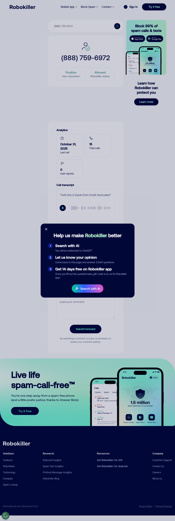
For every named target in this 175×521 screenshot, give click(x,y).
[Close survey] (46, 229)
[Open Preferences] (5, 515)
